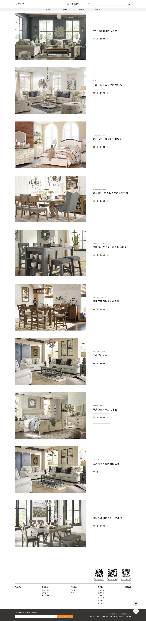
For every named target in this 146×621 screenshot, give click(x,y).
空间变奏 (45, 593)
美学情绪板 (46, 590)
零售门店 (101, 598)
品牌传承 (101, 590)
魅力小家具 (46, 595)
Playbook (73, 593)
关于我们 (81, 9)
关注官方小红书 (125, 579)
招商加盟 (97, 9)
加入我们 (101, 600)
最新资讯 (48, 9)
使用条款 (121, 616)
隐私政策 (128, 616)
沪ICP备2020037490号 (93, 616)
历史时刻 (101, 595)
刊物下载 (65, 9)
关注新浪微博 (99, 579)
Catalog (73, 590)
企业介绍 (101, 593)
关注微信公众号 (112, 579)
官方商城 (101, 603)
